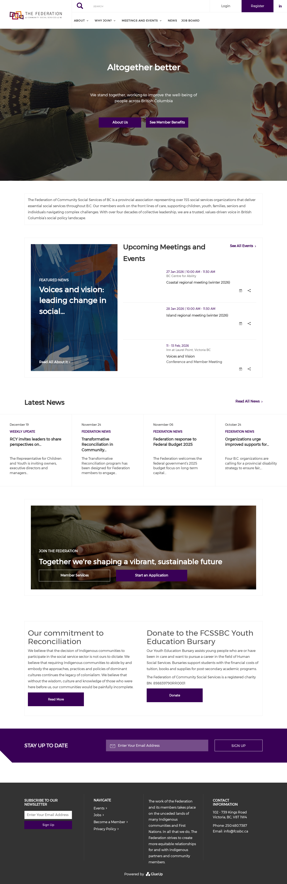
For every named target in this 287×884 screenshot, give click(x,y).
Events (99, 808)
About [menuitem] (79, 20)
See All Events (241, 246)
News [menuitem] (172, 20)
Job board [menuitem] (190, 20)
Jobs (97, 815)
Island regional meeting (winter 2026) (197, 315)
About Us (120, 122)
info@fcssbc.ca (236, 831)
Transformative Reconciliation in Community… (97, 444)
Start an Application (151, 575)
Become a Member (109, 822)
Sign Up (238, 746)
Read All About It (55, 362)
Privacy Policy (105, 829)
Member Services (74, 575)
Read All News (247, 401)
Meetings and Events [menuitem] (140, 20)
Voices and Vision (180, 356)
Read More (56, 699)
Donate (174, 695)
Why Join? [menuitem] (103, 20)
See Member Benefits (167, 122)
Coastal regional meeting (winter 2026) (198, 282)
